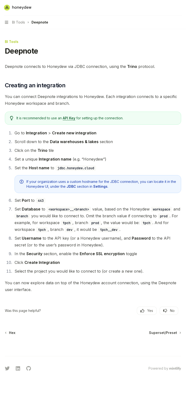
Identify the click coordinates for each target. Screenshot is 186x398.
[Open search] (170, 8)
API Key (69, 118)
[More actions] (179, 7)
